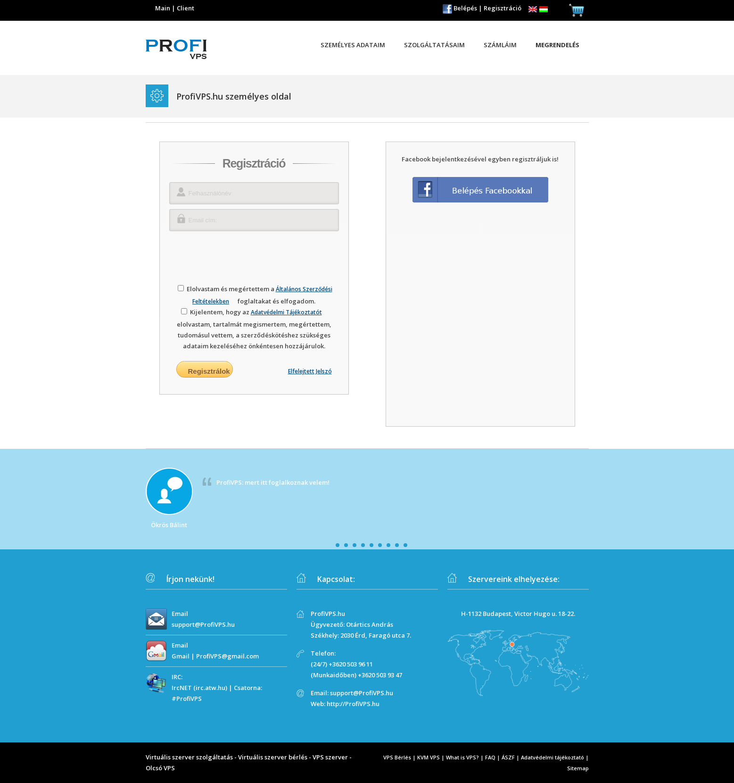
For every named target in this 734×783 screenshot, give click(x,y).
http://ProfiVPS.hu (353, 703)
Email (180, 613)
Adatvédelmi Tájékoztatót (286, 312)
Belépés (465, 8)
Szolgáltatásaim (434, 45)
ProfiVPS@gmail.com (227, 656)
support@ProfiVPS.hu (203, 624)
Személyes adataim (353, 45)
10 (405, 545)
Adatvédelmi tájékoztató (552, 757)
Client (185, 8)
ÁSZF (508, 757)
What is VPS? (462, 757)
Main (162, 8)
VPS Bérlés (397, 757)
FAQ (490, 757)
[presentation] (254, 254)
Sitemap (578, 768)
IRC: (177, 677)
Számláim (500, 45)
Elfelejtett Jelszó (310, 371)
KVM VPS (428, 757)
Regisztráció (502, 8)
